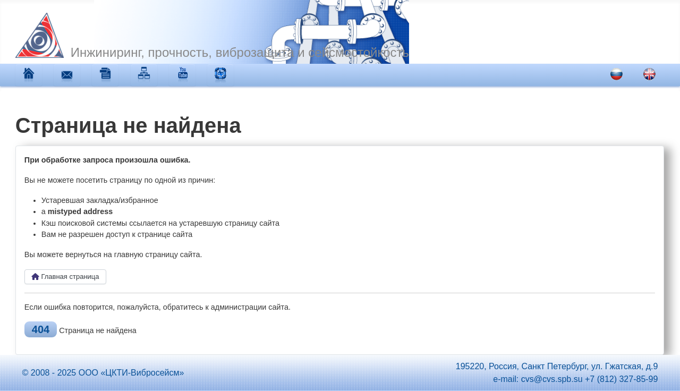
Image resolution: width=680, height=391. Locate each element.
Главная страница (65, 276)
